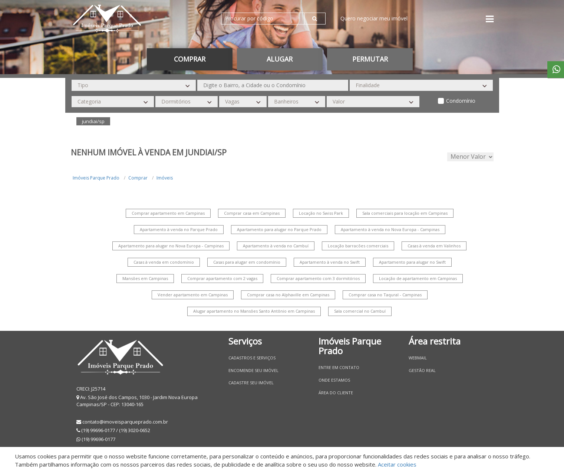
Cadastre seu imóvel (251, 382)
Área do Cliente (336, 392)
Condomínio (460, 101)
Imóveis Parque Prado (96, 178)
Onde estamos (334, 380)
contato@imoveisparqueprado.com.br (125, 421)
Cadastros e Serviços (252, 358)
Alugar (280, 59)
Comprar (189, 59)
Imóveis (164, 178)
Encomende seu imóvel (253, 370)
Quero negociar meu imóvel (374, 18)
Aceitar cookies (397, 464)
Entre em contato (339, 367)
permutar (370, 59)
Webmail (418, 358)
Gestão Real (422, 370)
